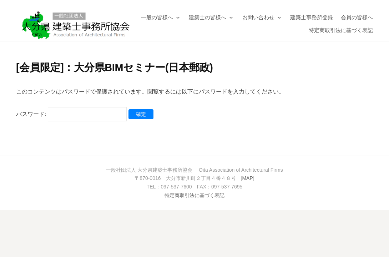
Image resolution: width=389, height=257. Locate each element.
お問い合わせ (258, 17)
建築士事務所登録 (311, 17)
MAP (247, 178)
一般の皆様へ (157, 17)
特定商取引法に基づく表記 (341, 30)
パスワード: (71, 114)
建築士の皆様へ (207, 17)
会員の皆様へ (357, 17)
